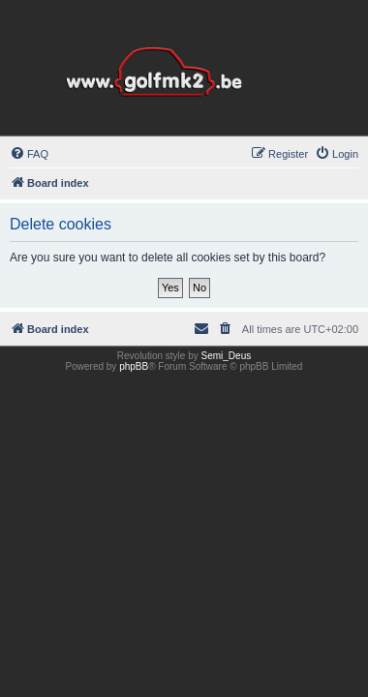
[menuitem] (29, 154)
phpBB (133, 366)
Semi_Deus (226, 355)
